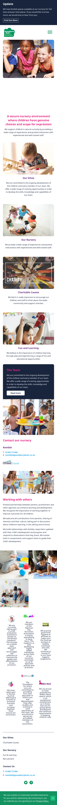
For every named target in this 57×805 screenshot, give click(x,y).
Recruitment (8, 758)
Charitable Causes (11, 742)
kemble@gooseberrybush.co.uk (20, 455)
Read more (16, 393)
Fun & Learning (9, 755)
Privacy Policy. (42, 801)
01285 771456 (11, 452)
